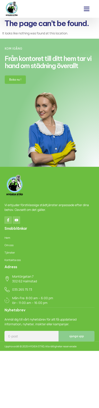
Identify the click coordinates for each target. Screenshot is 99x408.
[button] (86, 8)
